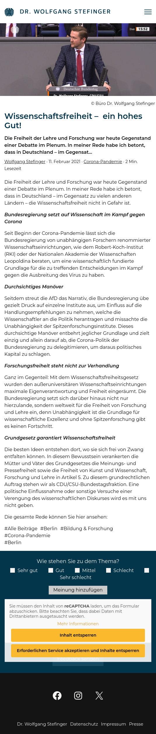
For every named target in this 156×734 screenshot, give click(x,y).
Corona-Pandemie (103, 161)
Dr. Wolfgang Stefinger (42, 724)
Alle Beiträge (22, 528)
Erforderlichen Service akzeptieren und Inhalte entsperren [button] (78, 650)
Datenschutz (84, 724)
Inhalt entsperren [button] (78, 635)
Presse (136, 724)
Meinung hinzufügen (78, 590)
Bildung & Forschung (88, 528)
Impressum (113, 724)
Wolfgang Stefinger (24, 161)
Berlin (50, 528)
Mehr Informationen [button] (78, 624)
